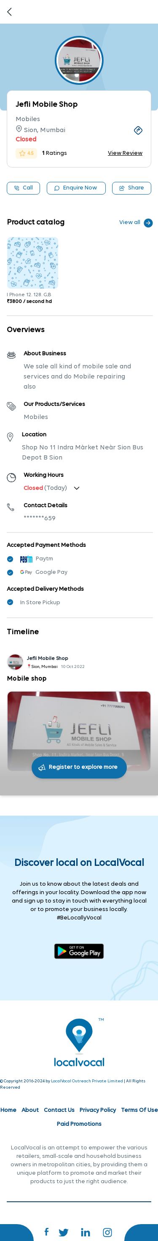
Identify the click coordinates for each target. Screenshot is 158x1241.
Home (8, 1110)
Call (23, 188)
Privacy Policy (98, 1110)
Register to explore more (83, 767)
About (30, 1110)
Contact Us (59, 1110)
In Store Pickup (40, 603)
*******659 (40, 518)
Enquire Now (75, 188)
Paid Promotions (79, 1124)
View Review (125, 153)
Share (131, 188)
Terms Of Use (139, 1110)
